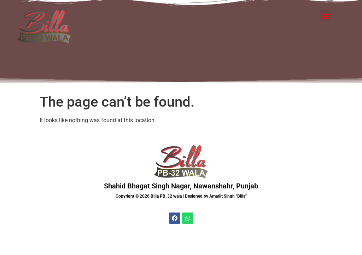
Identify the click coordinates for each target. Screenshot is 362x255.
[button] (325, 7)
